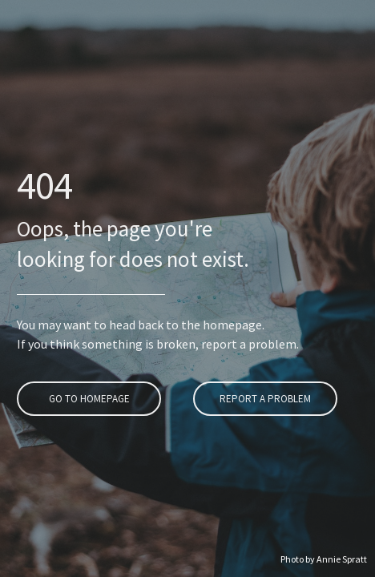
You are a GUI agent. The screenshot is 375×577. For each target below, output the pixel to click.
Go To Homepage (86, 399)
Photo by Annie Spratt (323, 559)
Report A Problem (263, 399)
